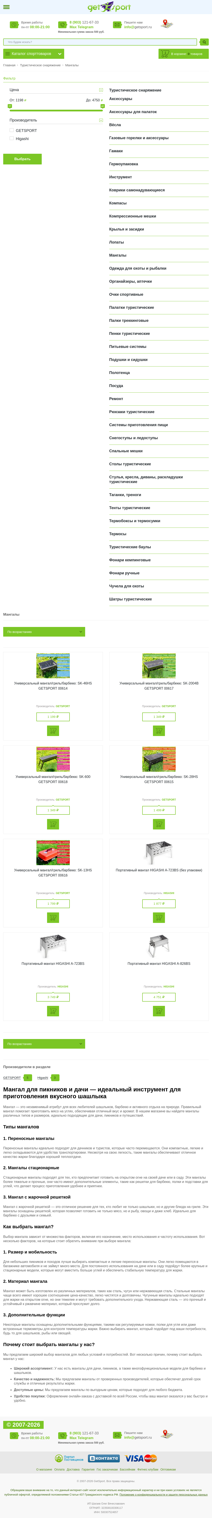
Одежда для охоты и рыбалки (137, 268)
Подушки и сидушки (128, 360)
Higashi (22, 139)
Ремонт (116, 399)
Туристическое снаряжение (40, 65)
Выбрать (22, 159)
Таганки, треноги (125, 495)
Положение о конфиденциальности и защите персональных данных (164, 1494)
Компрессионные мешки (132, 216)
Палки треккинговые (129, 320)
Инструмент (120, 177)
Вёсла (115, 125)
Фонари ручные (124, 573)
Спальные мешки (126, 451)
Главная (9, 65)
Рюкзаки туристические (132, 412)
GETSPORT (26, 131)
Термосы (117, 534)
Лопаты (116, 242)
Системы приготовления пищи (138, 425)
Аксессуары (120, 99)
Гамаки (116, 151)
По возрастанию (19, 632)
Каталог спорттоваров (31, 54)
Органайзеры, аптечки (130, 281)
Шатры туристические (130, 599)
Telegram (85, 27)
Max (73, 27)
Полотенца (119, 373)
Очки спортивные (126, 294)
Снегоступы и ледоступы (133, 438)
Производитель (23, 120)
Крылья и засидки (126, 229)
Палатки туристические (131, 307)
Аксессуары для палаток (133, 112)
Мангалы (72, 65)
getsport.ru (138, 27)
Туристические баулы (130, 547)
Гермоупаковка (123, 164)
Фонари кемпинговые (130, 560)
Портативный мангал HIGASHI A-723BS (53, 963)
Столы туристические (130, 464)
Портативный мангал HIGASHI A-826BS (159, 963)
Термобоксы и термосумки (134, 521)
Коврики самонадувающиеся (137, 190)
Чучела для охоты (126, 586)
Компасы (118, 203)
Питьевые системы (128, 346)
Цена (14, 90)
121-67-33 (84, 22)
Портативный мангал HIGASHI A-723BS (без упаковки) (159, 870)
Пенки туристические (129, 333)
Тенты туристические (129, 508)
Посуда (116, 386)
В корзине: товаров (186, 54)
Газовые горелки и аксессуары (139, 138)
